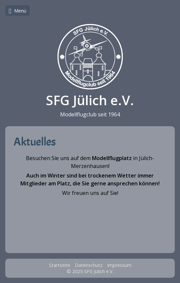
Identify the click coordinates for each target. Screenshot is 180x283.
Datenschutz (88, 265)
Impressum (119, 265)
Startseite (59, 265)
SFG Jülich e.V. (90, 100)
